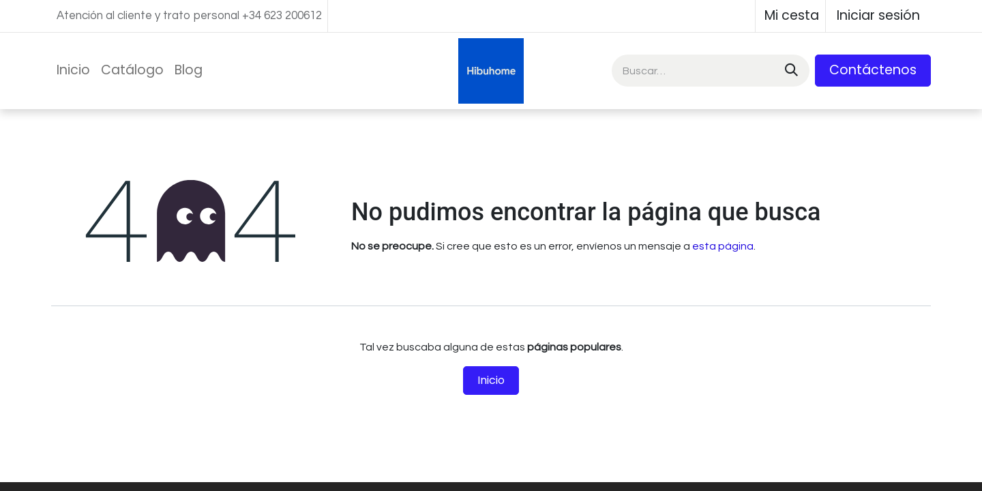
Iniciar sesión (878, 15)
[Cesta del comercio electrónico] (790, 16)
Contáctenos (873, 70)
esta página (723, 246)
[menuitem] (73, 70)
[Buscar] (790, 71)
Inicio (491, 380)
